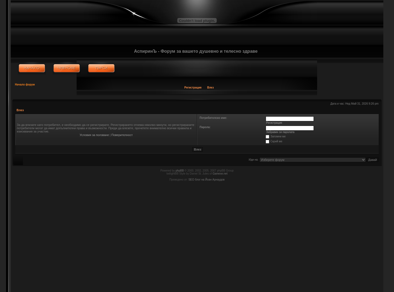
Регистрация (193, 87)
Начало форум (25, 84)
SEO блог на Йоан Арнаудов (207, 179)
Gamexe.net (220, 173)
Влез (210, 87)
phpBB (180, 170)
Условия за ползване (94, 135)
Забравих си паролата (280, 132)
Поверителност (122, 135)
